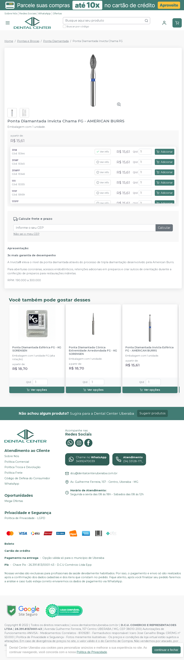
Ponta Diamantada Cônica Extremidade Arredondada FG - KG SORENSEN (93, 351)
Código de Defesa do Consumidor (27, 478)
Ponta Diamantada (56, 41)
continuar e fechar (166, 649)
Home (8, 41)
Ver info (102, 151)
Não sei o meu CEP (26, 234)
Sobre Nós (10, 13)
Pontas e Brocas (28, 41)
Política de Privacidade (92, 652)
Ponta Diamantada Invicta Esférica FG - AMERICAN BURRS (149, 349)
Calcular (164, 227)
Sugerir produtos (152, 413)
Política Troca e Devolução (22, 467)
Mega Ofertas (13, 501)
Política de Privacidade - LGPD (24, 518)
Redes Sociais (27, 13)
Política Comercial (16, 461)
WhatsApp (44, 13)
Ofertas (57, 13)
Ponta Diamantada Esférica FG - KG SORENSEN (36, 349)
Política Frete (13, 472)
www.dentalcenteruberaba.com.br (95, 625)
